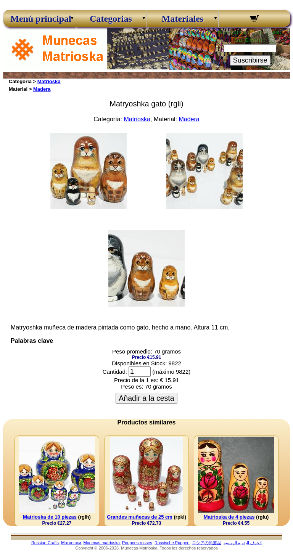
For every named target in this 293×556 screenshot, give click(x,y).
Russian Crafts (45, 542)
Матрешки (71, 542)
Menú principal (39, 19)
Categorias (111, 19)
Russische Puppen (172, 542)
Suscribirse (250, 60)
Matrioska (49, 81)
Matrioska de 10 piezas (50, 517)
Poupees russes (137, 542)
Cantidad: (115, 371)
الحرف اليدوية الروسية (243, 542)
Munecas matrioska (101, 542)
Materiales (182, 19)
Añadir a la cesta (146, 398)
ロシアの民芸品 (206, 542)
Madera (42, 89)
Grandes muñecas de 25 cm (139, 517)
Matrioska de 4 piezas (229, 517)
